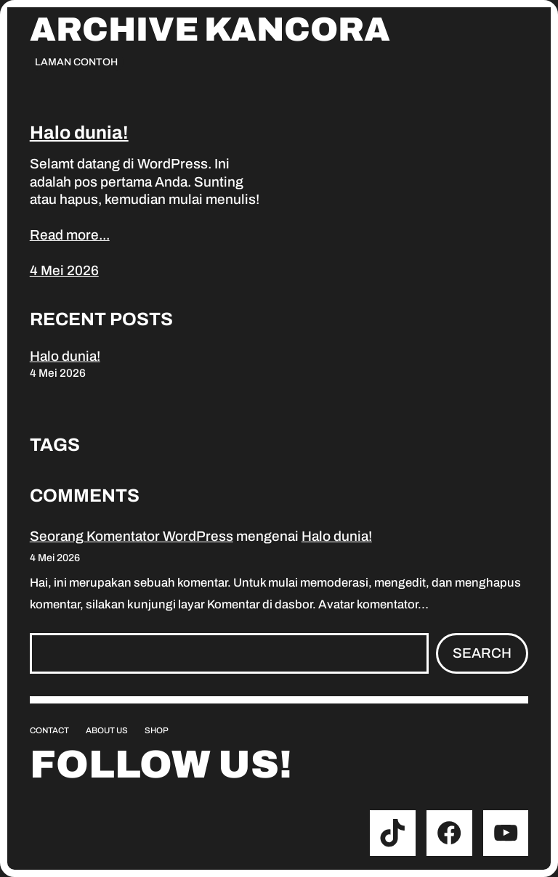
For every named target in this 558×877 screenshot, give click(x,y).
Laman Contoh (76, 62)
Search (482, 653)
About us (107, 730)
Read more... (70, 234)
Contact (49, 730)
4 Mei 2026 (64, 270)
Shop (157, 730)
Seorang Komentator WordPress (131, 536)
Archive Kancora (210, 29)
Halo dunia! (79, 132)
